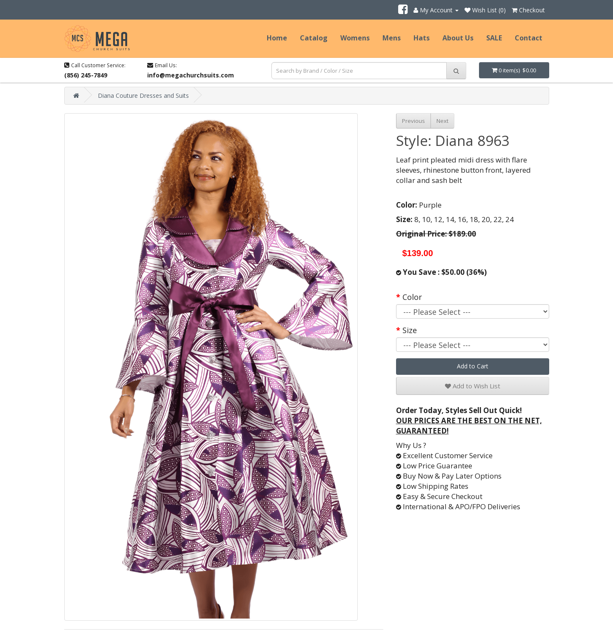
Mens (391, 38)
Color (412, 297)
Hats (421, 38)
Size (409, 330)
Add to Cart (472, 366)
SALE (494, 38)
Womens (355, 38)
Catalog (314, 38)
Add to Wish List (472, 386)
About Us (457, 38)
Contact (528, 38)
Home (277, 38)
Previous (413, 121)
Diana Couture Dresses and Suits (143, 95)
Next (442, 121)
